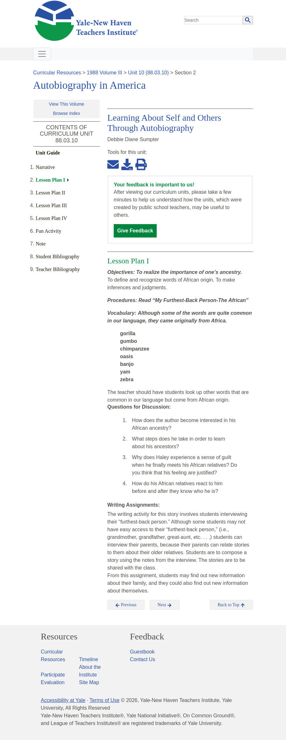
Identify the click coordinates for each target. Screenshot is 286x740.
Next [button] (165, 605)
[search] (213, 20)
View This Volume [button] (66, 104)
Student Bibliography (57, 256)
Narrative (45, 167)
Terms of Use (104, 700)
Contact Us (142, 659)
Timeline (88, 659)
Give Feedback (135, 230)
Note (41, 243)
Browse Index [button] (66, 113)
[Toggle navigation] (42, 54)
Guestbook (142, 651)
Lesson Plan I (50, 180)
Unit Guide (48, 152)
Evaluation (53, 682)
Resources (59, 636)
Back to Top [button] (231, 605)
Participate (53, 674)
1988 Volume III (104, 72)
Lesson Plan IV (51, 218)
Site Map (89, 682)
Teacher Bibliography (58, 269)
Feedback (147, 636)
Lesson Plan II (50, 192)
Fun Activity (48, 231)
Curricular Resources (57, 72)
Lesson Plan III (51, 205)
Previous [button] (126, 605)
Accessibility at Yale (63, 700)
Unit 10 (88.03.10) (148, 72)
